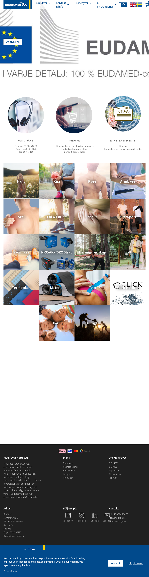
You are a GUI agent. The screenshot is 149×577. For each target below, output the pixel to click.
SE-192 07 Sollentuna (13, 521)
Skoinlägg (21, 252)
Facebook (68, 520)
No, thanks (136, 563)
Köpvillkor (113, 477)
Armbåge (127, 181)
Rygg (92, 181)
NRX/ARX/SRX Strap (56, 252)
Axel (21, 216)
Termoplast (21, 287)
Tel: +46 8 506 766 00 (118, 514)
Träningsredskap (92, 252)
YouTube (107, 520)
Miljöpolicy (114, 470)
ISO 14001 (113, 463)
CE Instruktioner (105, 4)
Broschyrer (81, 3)
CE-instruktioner (70, 466)
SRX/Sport (127, 216)
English (133, 4)
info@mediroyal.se (118, 517)
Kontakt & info (61, 4)
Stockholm (8, 525)
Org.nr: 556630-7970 (12, 532)
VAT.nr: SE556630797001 (13, 535)
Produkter (41, 3)
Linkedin (95, 520)
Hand (21, 181)
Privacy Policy (10, 571)
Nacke (92, 216)
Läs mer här (12, 41)
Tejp (92, 287)
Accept (115, 563)
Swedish (139, 4)
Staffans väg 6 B (10, 517)
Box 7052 (7, 514)
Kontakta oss (69, 470)
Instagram (81, 520)
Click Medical (128, 287)
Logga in (67, 474)
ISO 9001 (113, 466)
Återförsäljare (115, 474)
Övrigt (92, 323)
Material (57, 287)
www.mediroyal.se (117, 521)
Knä (57, 181)
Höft (127, 252)
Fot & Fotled (57, 216)
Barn (57, 323)
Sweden (7, 528)
